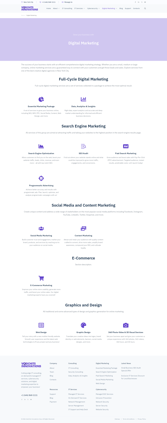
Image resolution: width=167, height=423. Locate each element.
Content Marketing (83, 235)
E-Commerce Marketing (41, 285)
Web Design (41, 332)
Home (23, 15)
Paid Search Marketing (125, 153)
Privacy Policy (142, 419)
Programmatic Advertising (41, 185)
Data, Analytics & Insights (83, 106)
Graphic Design (83, 332)
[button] (56, 8)
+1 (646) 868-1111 (29, 395)
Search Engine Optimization (41, 153)
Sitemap (117, 419)
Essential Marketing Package (41, 106)
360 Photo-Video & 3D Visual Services (125, 332)
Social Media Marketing (41, 235)
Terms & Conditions (129, 419)
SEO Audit (83, 153)
